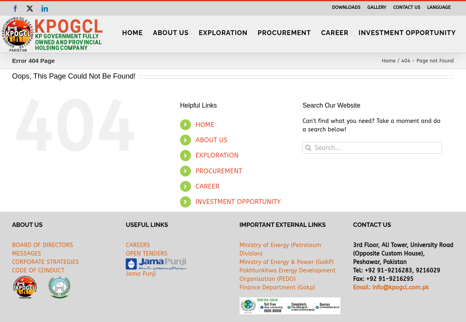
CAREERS (138, 245)
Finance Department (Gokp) (277, 287)
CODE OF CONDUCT (38, 270)
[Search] (308, 148)
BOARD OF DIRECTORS (42, 245)
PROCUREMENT (218, 171)
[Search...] (372, 148)
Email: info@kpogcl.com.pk (391, 287)
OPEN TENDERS (146, 253)
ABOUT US (211, 140)
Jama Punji (141, 273)
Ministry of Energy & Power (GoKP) (287, 262)
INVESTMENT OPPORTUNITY (238, 202)
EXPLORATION (216, 155)
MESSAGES (26, 253)
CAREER (207, 186)
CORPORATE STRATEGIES (45, 262)
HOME (204, 125)
